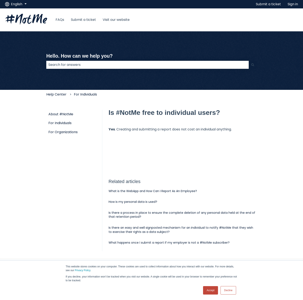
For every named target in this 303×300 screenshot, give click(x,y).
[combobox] (147, 65)
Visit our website (116, 19)
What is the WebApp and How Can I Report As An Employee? (153, 191)
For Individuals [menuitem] (60, 123)
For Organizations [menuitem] (63, 132)
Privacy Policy (82, 270)
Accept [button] (210, 290)
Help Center (56, 94)
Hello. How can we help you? (79, 56)
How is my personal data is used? (133, 202)
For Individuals (85, 94)
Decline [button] (228, 290)
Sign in (293, 4)
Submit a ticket (268, 4)
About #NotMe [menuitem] (60, 114)
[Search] (253, 65)
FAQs (60, 19)
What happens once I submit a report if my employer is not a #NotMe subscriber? (169, 242)
